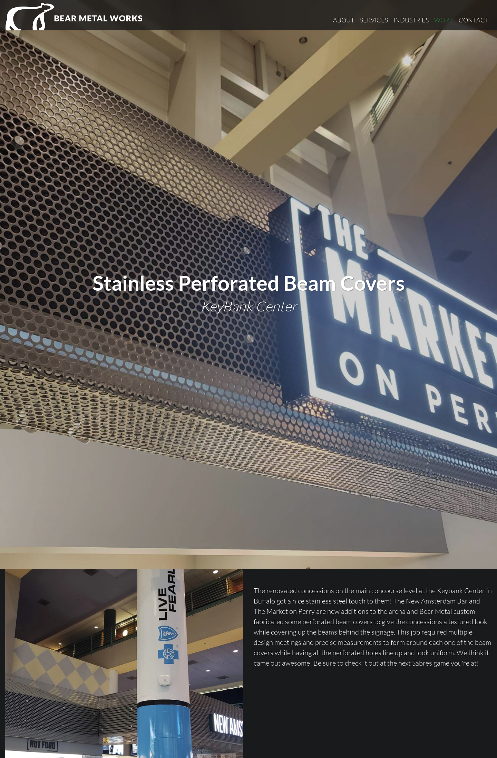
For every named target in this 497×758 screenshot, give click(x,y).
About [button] (343, 20)
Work (443, 20)
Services (374, 20)
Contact (474, 20)
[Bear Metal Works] (75, 16)
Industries (411, 20)
